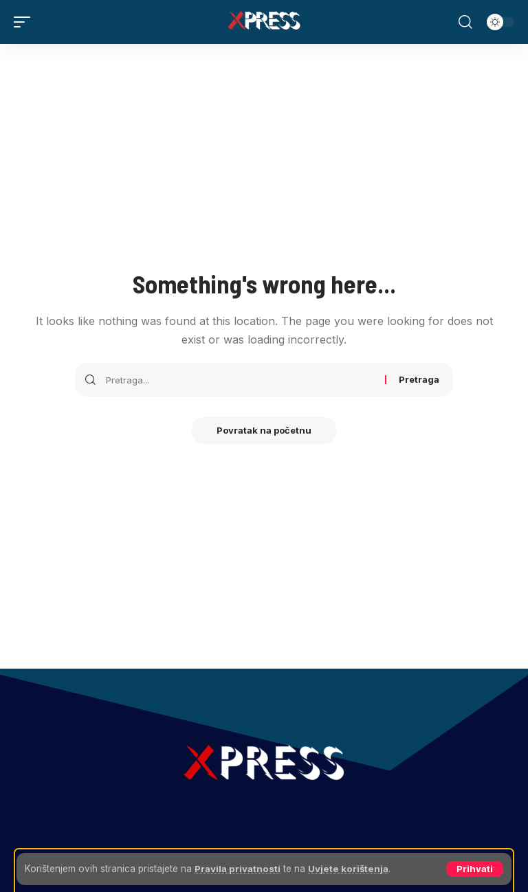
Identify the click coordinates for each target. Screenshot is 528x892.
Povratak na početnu (264, 430)
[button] (474, 869)
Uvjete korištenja (353, 868)
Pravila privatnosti (239, 868)
